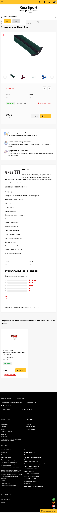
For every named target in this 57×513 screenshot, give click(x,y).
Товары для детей (29, 471)
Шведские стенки (6, 457)
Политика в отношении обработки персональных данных (11, 439)
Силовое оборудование (30, 481)
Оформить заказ (30, 429)
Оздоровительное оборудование (33, 486)
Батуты (3, 480)
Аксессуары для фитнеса (21, 307)
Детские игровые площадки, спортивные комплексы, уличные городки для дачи (10, 464)
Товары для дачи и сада (31, 461)
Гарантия (3, 426)
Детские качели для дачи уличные (11, 468)
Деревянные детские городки (9, 460)
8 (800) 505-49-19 (20, 398)
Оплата (3, 429)
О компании (4, 424)
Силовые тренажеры (30, 450)
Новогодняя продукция (30, 469)
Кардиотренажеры (29, 452)
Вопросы (3, 434)
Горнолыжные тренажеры (31, 466)
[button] (48, 511)
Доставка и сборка (6, 431)
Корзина (28, 424)
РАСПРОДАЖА (35, 307)
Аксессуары (27, 483)
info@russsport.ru (31, 402)
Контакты (4, 436)
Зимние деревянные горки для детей (34, 464)
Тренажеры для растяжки (31, 455)
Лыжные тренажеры (30, 478)
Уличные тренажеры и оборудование (11, 474)
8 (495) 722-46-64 (6, 398)
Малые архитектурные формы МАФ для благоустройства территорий (11, 471)
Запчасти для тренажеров (31, 476)
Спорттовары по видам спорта (10, 455)
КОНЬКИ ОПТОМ (5, 450)
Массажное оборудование (8, 485)
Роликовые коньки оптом (31, 473)
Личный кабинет (30, 426)
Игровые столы (5, 483)
